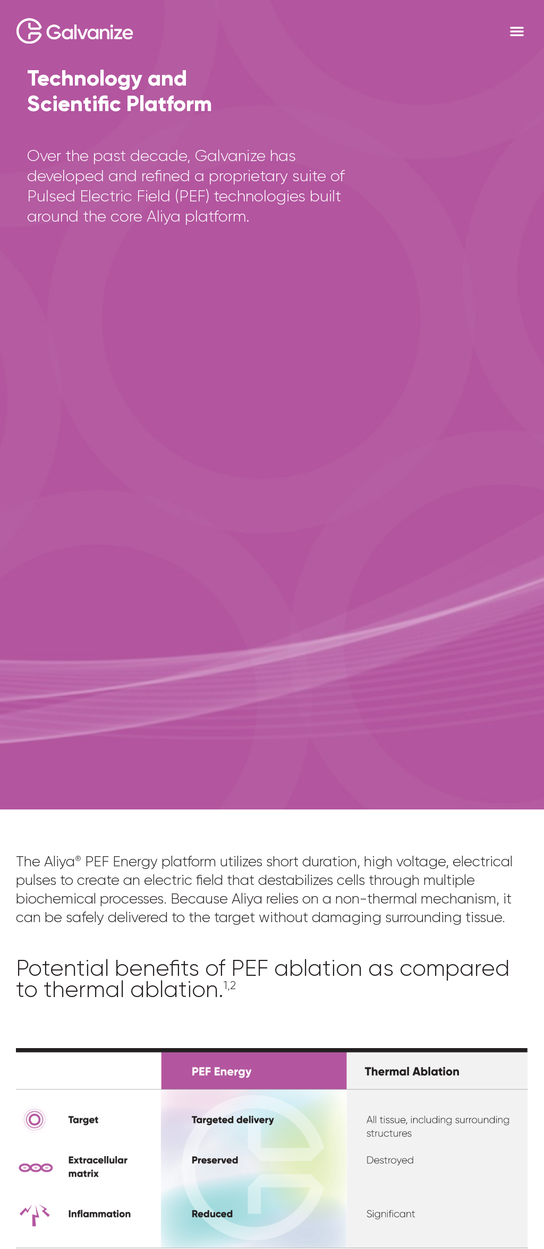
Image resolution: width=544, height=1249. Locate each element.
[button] (517, 31)
